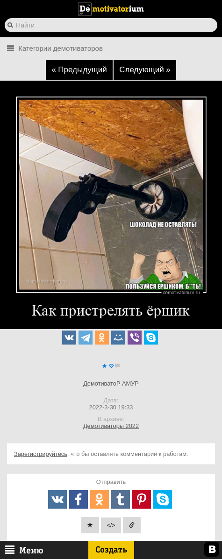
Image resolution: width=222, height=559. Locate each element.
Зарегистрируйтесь (40, 453)
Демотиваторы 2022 (111, 425)
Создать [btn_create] (111, 550)
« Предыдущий (79, 69)
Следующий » (145, 69)
